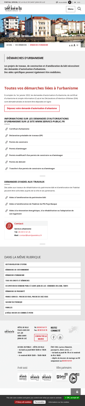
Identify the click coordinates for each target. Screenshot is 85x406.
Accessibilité (63, 2)
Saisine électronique (13, 302)
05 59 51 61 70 (42, 330)
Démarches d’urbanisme (14, 275)
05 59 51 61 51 (67, 361)
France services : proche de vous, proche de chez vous (26, 296)
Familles (8, 307)
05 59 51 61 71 (42, 327)
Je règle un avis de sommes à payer (19, 313)
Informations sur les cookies (58, 402)
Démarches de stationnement (17, 270)
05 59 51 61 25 (24, 232)
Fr (75, 2)
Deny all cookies (23, 402)
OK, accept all (72, 398)
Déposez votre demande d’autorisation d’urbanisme (32, 108)
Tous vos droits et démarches (17, 280)
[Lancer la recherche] (78, 8)
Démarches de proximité (15, 291)
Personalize (39, 402)
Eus (78, 2)
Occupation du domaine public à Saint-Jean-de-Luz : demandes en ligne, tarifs (36, 286)
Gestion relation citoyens (16, 264)
